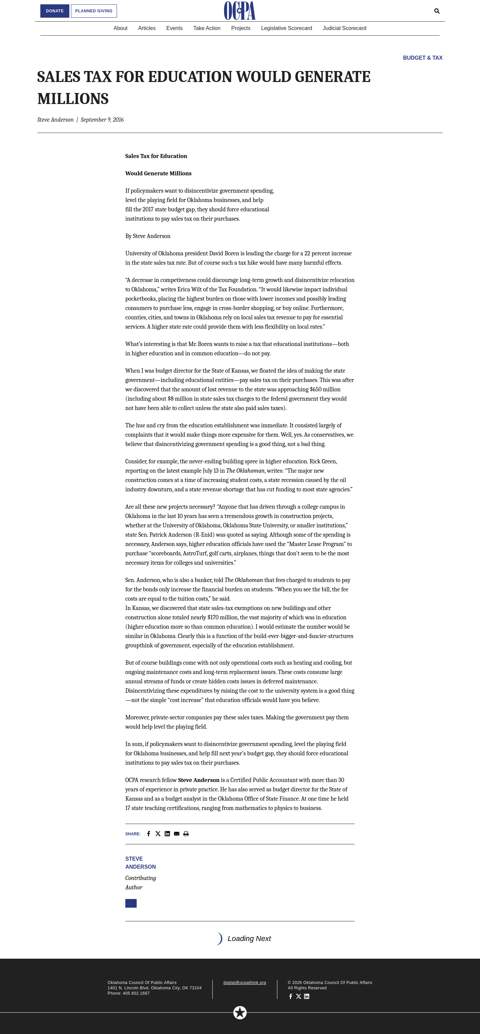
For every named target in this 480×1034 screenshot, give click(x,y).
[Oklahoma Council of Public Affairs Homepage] (240, 10)
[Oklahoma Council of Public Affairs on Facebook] (290, 996)
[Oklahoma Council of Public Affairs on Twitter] (298, 996)
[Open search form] (437, 11)
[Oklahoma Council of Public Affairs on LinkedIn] (306, 996)
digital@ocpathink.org (244, 982)
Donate (55, 11)
